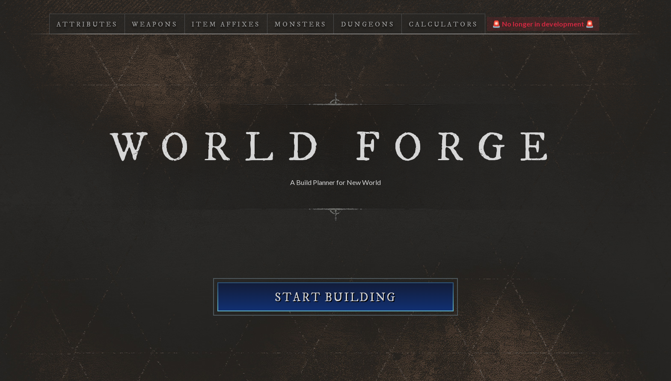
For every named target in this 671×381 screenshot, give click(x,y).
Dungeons (368, 24)
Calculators (443, 24)
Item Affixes (226, 24)
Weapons (155, 24)
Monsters (300, 24)
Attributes (87, 24)
